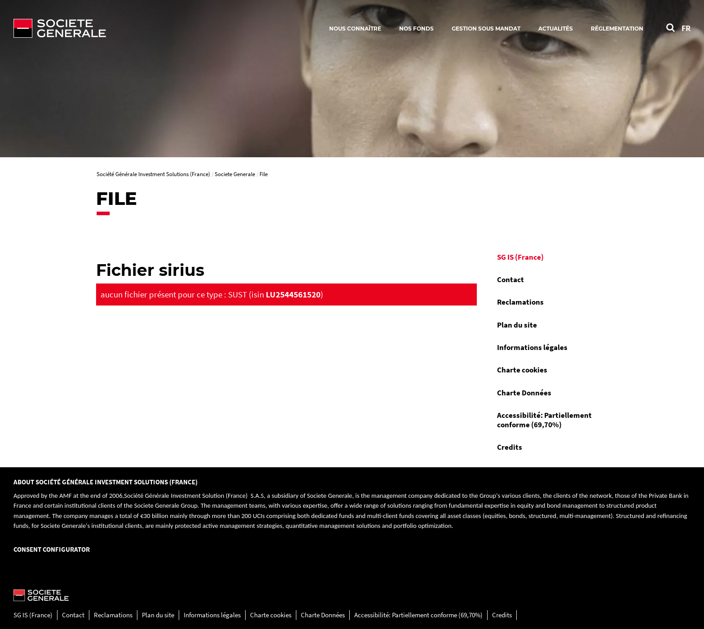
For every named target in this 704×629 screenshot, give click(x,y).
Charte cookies (522, 370)
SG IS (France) (520, 257)
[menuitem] (549, 257)
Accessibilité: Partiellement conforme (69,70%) (544, 419)
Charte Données (524, 393)
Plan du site (517, 325)
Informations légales (532, 347)
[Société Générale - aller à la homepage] (112, 28)
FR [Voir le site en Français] (686, 28)
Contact (510, 279)
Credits (509, 447)
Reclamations (520, 302)
